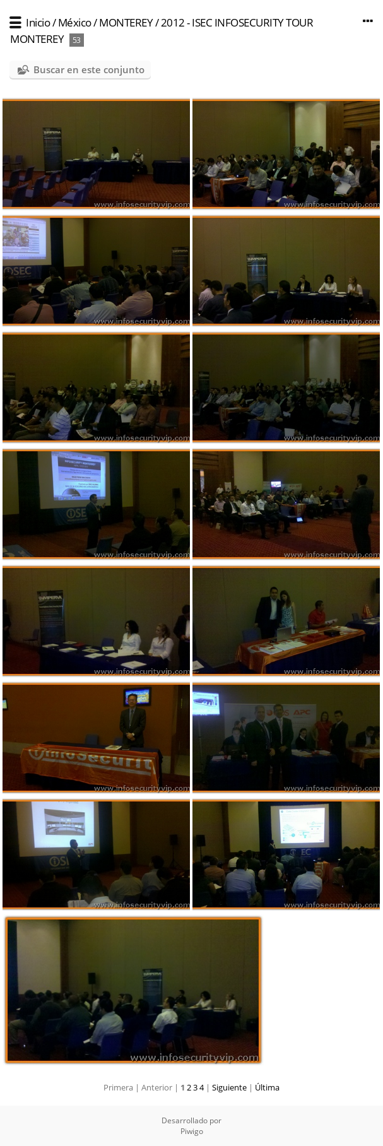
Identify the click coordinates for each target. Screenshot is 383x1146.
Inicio (38, 22)
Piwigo (191, 1131)
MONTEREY (126, 22)
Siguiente (229, 1087)
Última (267, 1087)
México (74, 22)
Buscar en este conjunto (88, 69)
